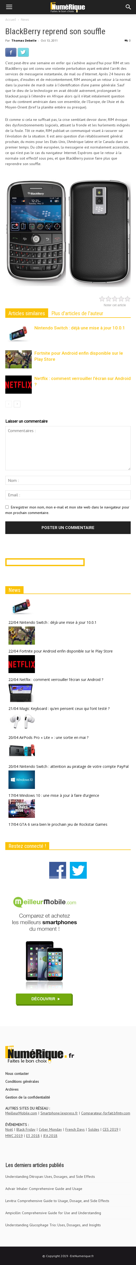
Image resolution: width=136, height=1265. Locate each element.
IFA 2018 (50, 1135)
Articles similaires (26, 313)
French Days (75, 1129)
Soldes (93, 1129)
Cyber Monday (50, 1129)
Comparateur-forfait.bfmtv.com (105, 1113)
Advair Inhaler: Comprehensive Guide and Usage (43, 1188)
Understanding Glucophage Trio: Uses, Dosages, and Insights (53, 1225)
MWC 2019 (14, 1135)
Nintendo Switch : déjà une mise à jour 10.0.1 (79, 327)
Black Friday (25, 1129)
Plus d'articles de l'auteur (77, 313)
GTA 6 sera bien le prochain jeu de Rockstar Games (63, 824)
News (25, 19)
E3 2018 (33, 1135)
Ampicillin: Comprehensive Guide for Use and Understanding (53, 1212)
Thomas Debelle (24, 40)
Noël (9, 1129)
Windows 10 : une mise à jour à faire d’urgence (59, 795)
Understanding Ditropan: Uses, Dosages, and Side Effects (50, 1176)
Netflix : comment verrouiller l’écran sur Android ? (61, 679)
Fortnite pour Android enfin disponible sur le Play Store (66, 651)
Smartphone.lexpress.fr (59, 1113)
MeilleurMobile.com (21, 1113)
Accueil (10, 19)
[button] (128, 7)
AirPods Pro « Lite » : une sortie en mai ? (53, 737)
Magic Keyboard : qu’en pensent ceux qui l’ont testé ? (64, 708)
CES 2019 (110, 1129)
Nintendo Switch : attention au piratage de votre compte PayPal (74, 766)
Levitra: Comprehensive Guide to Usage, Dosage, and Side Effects (57, 1200)
